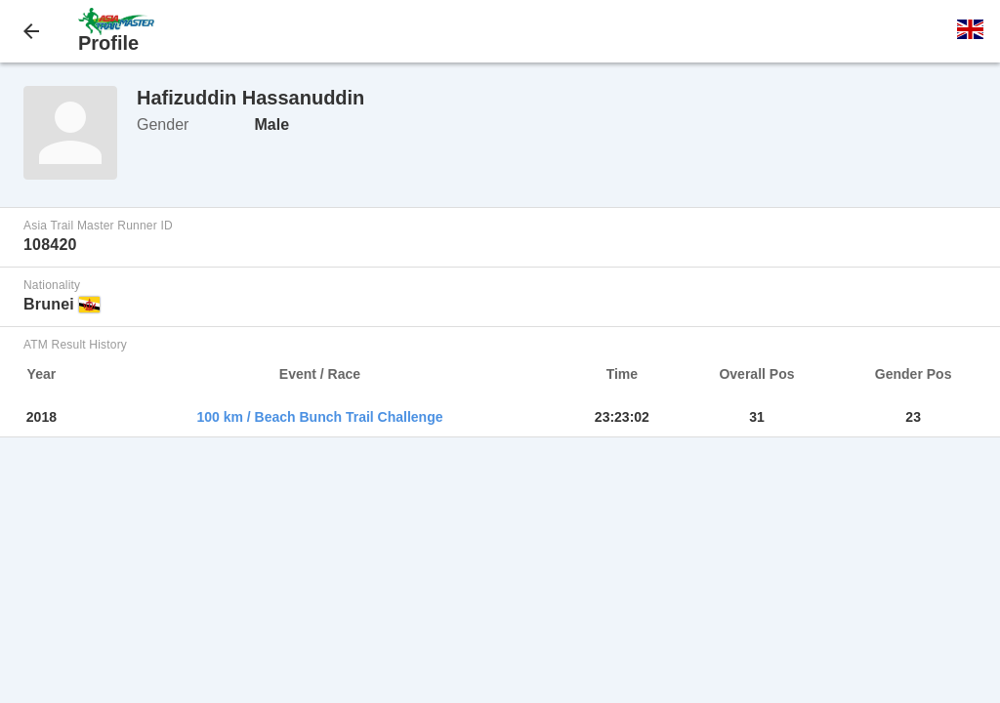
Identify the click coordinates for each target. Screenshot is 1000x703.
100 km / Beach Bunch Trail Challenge (319, 417)
